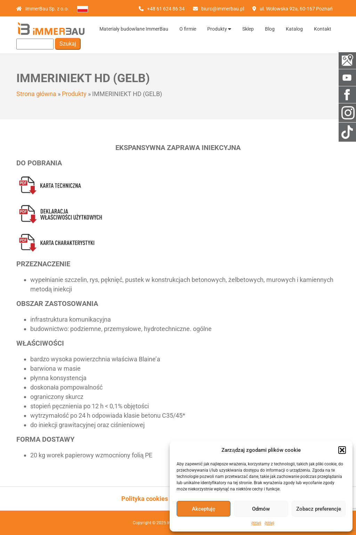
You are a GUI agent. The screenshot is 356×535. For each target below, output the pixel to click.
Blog (270, 29)
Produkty (219, 29)
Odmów (261, 509)
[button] (342, 450)
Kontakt (322, 29)
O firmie (187, 29)
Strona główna (36, 93)
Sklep (248, 29)
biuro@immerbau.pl (222, 8)
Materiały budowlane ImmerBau (133, 29)
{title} (256, 523)
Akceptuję (203, 509)
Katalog (294, 29)
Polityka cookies (144, 498)
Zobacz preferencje (318, 509)
